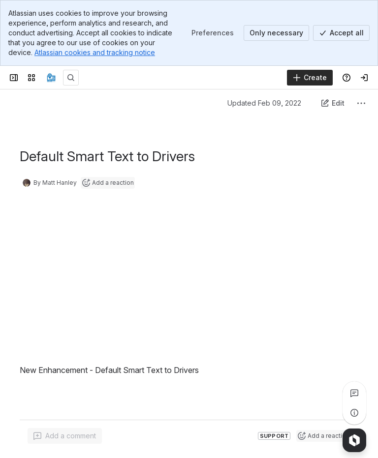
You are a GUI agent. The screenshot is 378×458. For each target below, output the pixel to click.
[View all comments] (354, 393)
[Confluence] (51, 78)
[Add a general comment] (65, 436)
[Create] (310, 78)
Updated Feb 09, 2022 (264, 103)
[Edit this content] (332, 103)
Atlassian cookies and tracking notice (94, 52)
